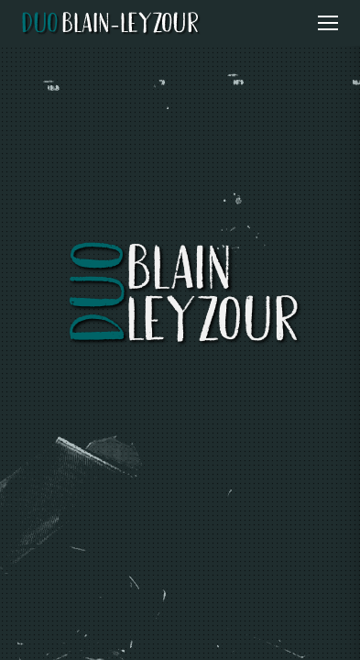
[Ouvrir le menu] (328, 23)
